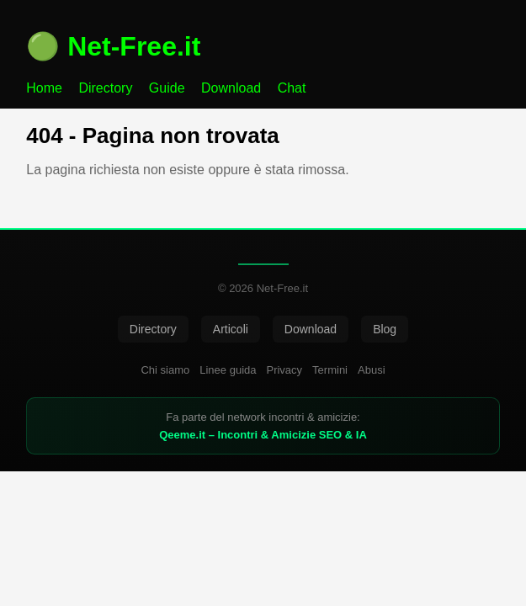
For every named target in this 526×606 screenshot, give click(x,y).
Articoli (230, 329)
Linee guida (227, 370)
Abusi (371, 370)
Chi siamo (165, 370)
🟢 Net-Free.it (113, 46)
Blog (384, 329)
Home (44, 88)
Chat (292, 88)
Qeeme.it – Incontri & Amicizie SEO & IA (263, 434)
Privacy (284, 370)
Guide (167, 88)
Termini (330, 370)
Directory (105, 88)
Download (231, 88)
